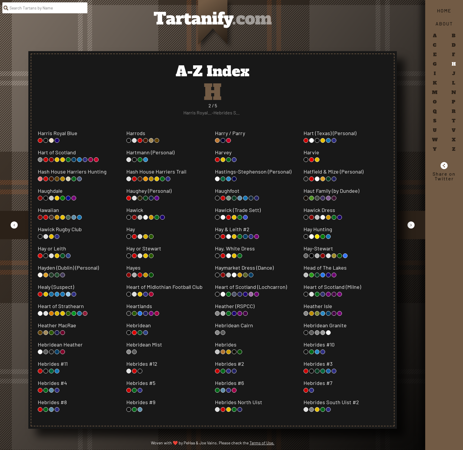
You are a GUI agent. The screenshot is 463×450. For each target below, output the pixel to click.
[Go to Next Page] (411, 225)
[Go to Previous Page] (14, 225)
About (444, 23)
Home (444, 10)
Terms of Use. (262, 442)
